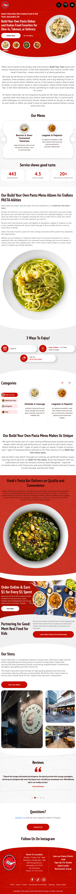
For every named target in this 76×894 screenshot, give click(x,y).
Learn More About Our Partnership (53, 634)
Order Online (53, 347)
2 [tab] (35, 798)
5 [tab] (44, 798)
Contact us (20, 817)
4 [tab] (41, 798)
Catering (51, 884)
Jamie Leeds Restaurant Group (63, 867)
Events (24, 884)
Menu (12, 884)
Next (73, 139)
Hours (18, 884)
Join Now (10, 608)
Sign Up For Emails (63, 862)
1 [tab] (32, 798)
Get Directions (34, 868)
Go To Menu (28, 35)
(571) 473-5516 (35, 359)
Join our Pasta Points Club (63, 858)
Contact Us (38, 827)
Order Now (11, 35)
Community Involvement (38, 884)
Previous (3, 139)
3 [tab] (38, 798)
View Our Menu (14, 685)
